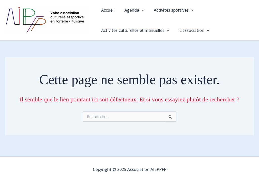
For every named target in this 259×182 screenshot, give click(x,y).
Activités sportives (170, 10)
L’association (192, 30)
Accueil (107, 10)
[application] (139, 10)
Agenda (132, 10)
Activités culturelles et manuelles (134, 30)
